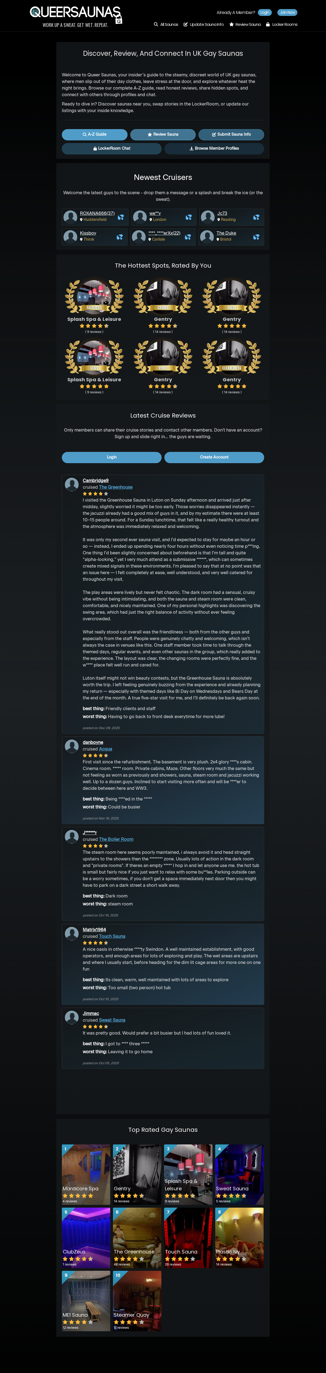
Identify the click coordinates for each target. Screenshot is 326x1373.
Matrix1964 (94, 930)
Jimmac (91, 1014)
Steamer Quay (131, 1314)
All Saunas (166, 24)
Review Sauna (245, 24)
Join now (287, 12)
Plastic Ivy (228, 1251)
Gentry (122, 1188)
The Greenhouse (115, 487)
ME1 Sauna (75, 1314)
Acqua (105, 749)
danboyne (93, 743)
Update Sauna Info (204, 24)
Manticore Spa (80, 1188)
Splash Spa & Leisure (181, 1185)
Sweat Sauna (112, 1020)
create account (214, 457)
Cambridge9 (96, 481)
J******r (90, 833)
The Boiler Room (116, 840)
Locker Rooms (281, 24)
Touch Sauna (112, 937)
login (112, 457)
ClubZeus (74, 1251)
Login (265, 12)
